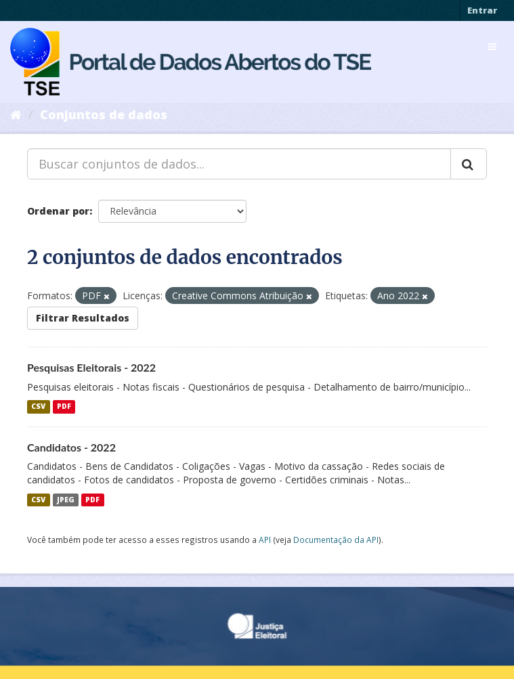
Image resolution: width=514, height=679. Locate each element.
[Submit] (468, 163)
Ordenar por (58, 210)
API (265, 539)
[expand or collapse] (492, 46)
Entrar (482, 10)
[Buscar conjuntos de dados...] (239, 163)
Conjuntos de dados (103, 114)
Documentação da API (336, 539)
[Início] (16, 114)
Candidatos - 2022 (71, 447)
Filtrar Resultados (82, 317)
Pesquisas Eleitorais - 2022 (91, 367)
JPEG (65, 499)
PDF (64, 407)
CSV (38, 407)
